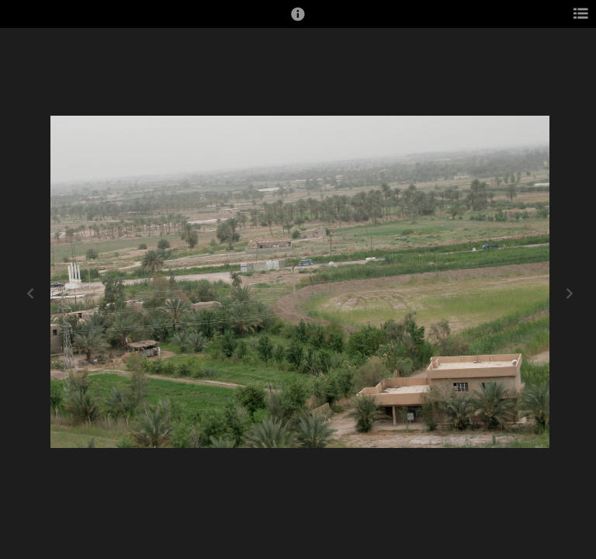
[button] (298, 21)
